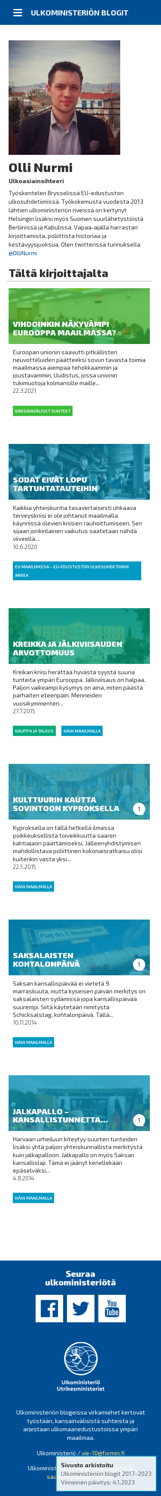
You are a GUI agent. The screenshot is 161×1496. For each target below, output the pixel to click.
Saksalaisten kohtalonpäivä (46, 959)
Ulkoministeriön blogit (79, 12)
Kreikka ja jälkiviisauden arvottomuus (67, 648)
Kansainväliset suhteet (42, 410)
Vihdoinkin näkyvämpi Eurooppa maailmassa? (64, 328)
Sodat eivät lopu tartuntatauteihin (55, 484)
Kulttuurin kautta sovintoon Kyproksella (66, 804)
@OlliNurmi (23, 252)
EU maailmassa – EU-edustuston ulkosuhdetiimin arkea (72, 571)
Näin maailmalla (82, 730)
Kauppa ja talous (34, 730)
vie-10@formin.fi (103, 1453)
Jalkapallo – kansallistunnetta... (60, 1116)
